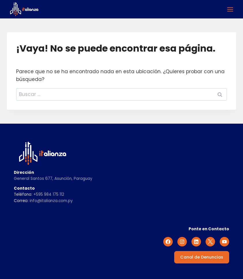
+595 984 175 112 (48, 194)
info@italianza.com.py (51, 200)
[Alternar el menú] (230, 9)
